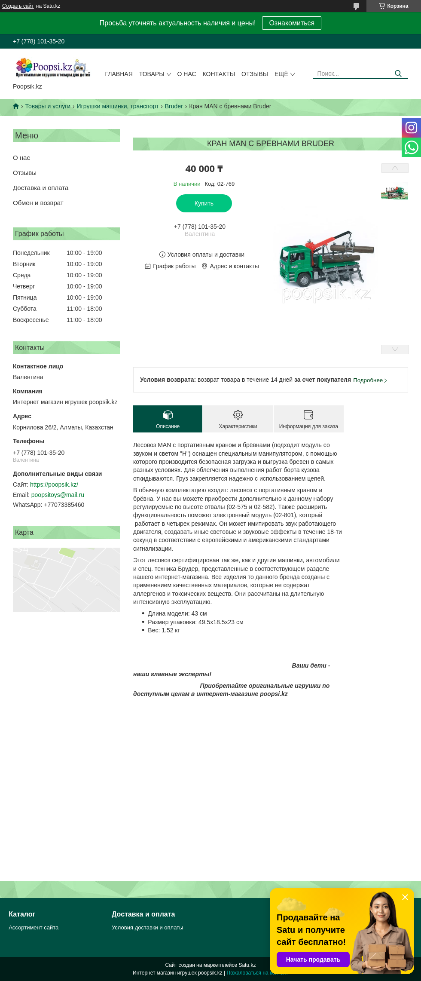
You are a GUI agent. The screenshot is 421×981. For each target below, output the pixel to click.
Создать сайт (18, 6)
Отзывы (254, 74)
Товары (152, 74)
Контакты (219, 74)
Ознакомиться (291, 23)
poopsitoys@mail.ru (57, 494)
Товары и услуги (47, 106)
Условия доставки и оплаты (147, 927)
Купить (204, 203)
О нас (186, 74)
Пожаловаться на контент (257, 973)
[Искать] (398, 73)
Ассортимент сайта (33, 927)
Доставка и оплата (40, 187)
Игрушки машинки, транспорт (118, 106)
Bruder (174, 106)
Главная (119, 74)
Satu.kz (247, 965)
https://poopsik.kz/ (54, 484)
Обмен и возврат (38, 202)
